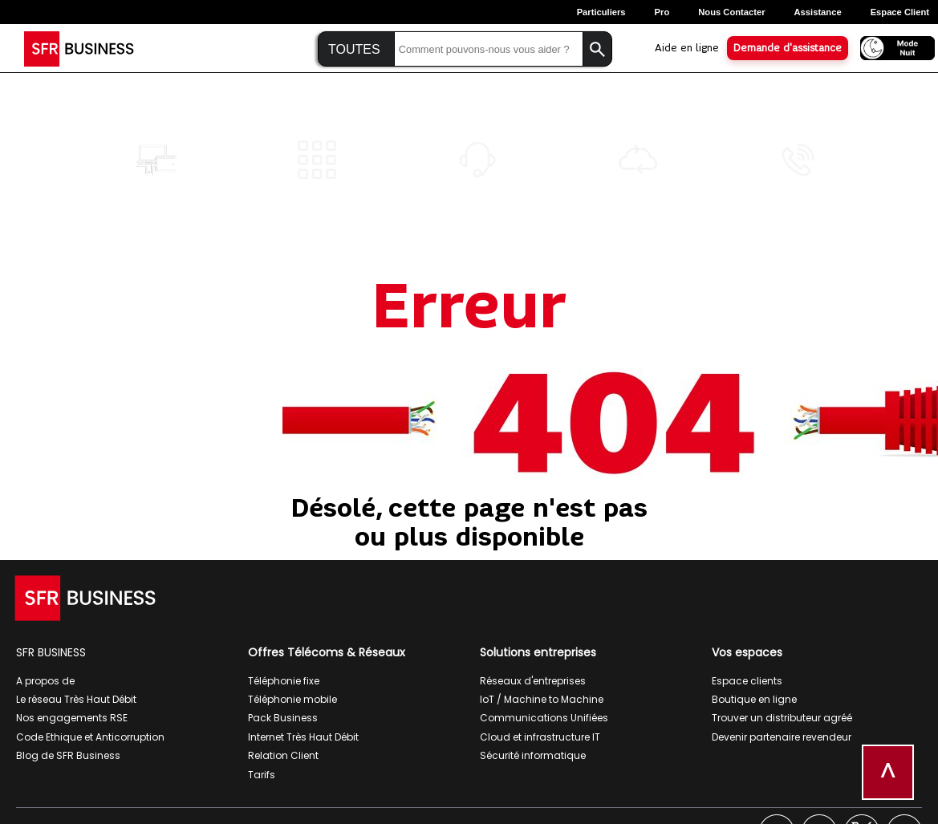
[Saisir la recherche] (488, 49)
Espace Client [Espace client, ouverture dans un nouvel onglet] (900, 12)
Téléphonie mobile (292, 699)
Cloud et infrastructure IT (540, 737)
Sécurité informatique (533, 755)
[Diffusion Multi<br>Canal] (156, 183)
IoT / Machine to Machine (541, 699)
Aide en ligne (687, 48)
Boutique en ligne (754, 699)
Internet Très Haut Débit (303, 737)
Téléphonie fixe (283, 681)
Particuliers (601, 12)
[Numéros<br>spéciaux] (316, 183)
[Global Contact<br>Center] (798, 183)
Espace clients (747, 681)
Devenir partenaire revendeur (781, 737)
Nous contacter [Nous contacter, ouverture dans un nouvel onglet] (731, 12)
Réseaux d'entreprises (533, 681)
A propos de (45, 681)
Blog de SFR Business (68, 755)
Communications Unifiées (544, 718)
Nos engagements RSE (72, 718)
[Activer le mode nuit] (892, 47)
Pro (662, 12)
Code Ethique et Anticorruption (90, 737)
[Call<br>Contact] (477, 183)
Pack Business (283, 718)
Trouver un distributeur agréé (782, 718)
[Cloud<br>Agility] (638, 183)
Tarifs (261, 774)
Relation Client (283, 755)
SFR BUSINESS (51, 652)
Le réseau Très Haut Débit (76, 699)
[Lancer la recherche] (597, 49)
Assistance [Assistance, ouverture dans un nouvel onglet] (818, 12)
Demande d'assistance (787, 48)
